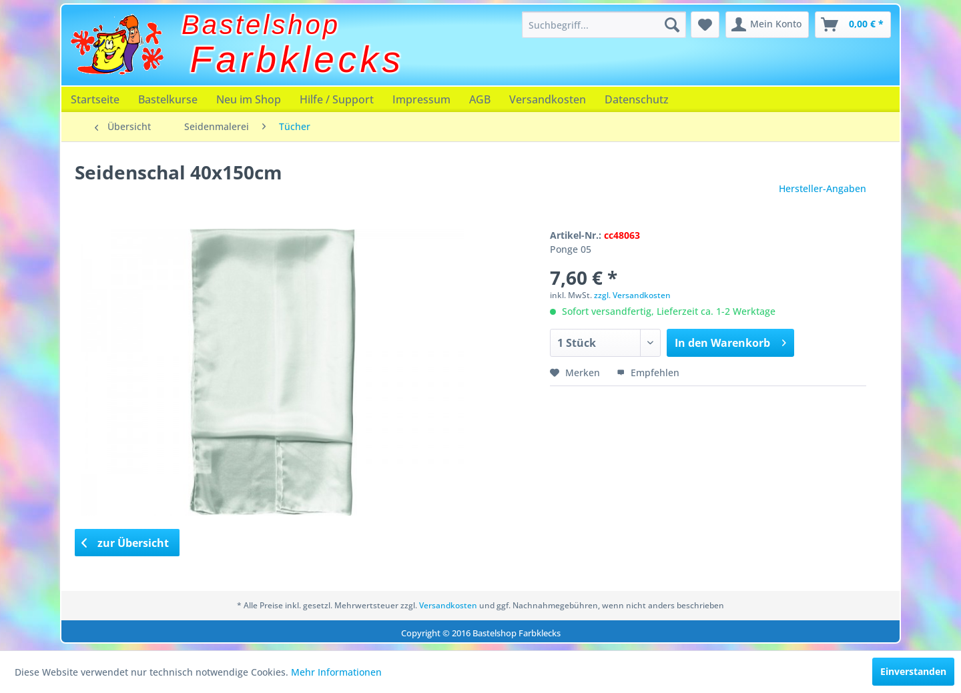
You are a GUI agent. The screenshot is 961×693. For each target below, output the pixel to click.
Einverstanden (913, 671)
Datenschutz (637, 99)
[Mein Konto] (767, 24)
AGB (480, 99)
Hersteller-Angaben (822, 188)
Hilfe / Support (337, 99)
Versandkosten (547, 99)
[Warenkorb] (853, 24)
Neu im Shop (248, 99)
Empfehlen (648, 372)
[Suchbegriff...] (604, 24)
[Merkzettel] (705, 24)
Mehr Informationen (336, 672)
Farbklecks (297, 59)
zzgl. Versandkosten (632, 295)
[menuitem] (604, 24)
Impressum (421, 99)
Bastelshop (261, 24)
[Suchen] (672, 24)
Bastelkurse (168, 99)
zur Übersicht (125, 543)
